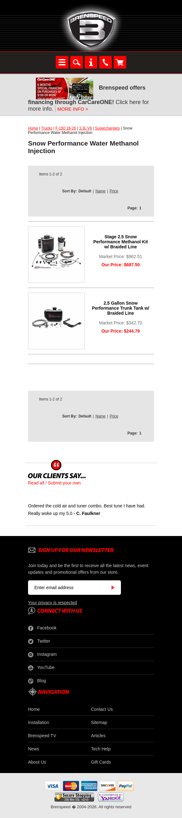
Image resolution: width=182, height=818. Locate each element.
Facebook (42, 628)
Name (100, 191)
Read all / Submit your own (54, 482)
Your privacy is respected (52, 602)
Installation (38, 722)
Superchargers (107, 128)
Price (114, 191)
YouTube (41, 668)
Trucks (47, 128)
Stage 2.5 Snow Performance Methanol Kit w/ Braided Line (120, 241)
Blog (37, 681)
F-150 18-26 (65, 128)
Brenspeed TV (42, 735)
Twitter (39, 641)
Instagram (42, 654)
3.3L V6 (85, 128)
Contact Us (102, 709)
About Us (37, 762)
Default (84, 191)
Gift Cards (101, 762)
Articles (98, 735)
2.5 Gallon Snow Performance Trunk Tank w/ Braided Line (120, 308)
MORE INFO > (72, 109)
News (33, 748)
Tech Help (101, 748)
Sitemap (99, 722)
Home (33, 128)
